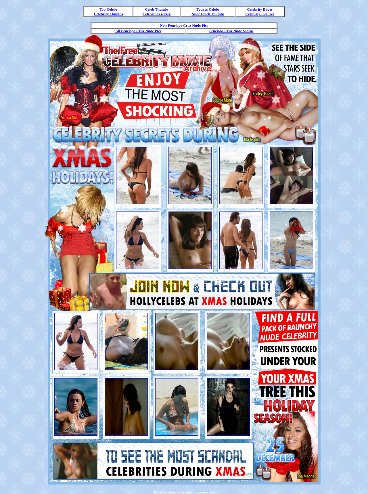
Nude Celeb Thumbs (207, 14)
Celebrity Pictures (260, 14)
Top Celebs (108, 9)
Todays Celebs (208, 9)
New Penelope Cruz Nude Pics (184, 25)
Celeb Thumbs (156, 9)
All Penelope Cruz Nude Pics (138, 31)
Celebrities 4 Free (157, 14)
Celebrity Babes (260, 9)
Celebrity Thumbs (108, 14)
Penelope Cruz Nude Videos (231, 31)
